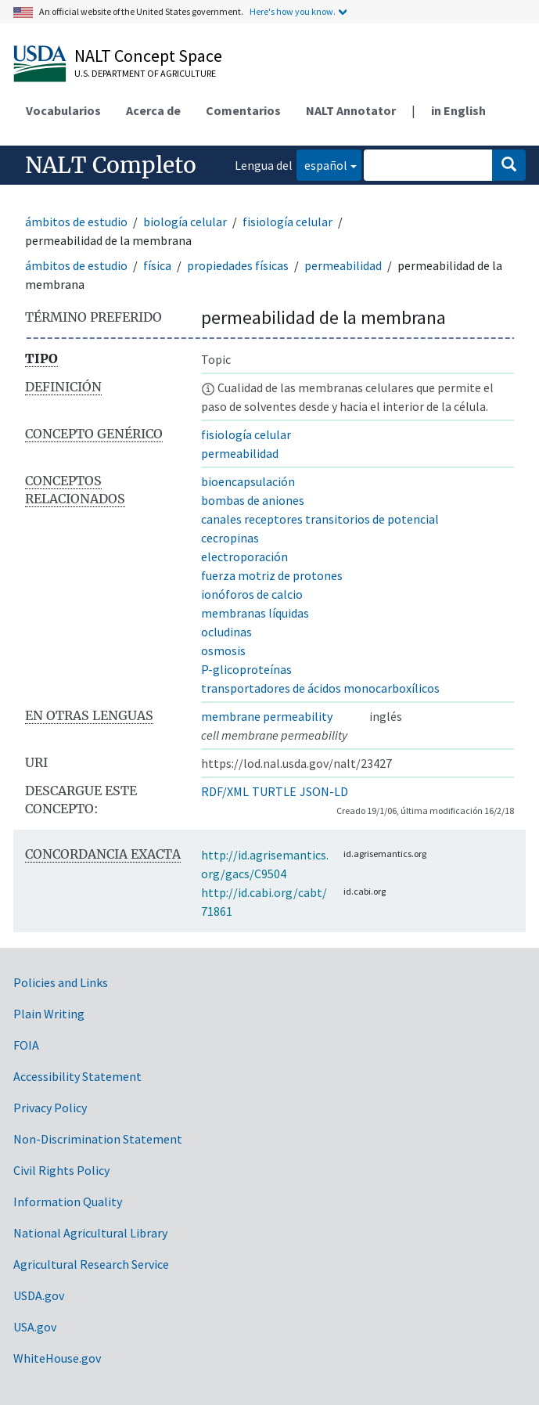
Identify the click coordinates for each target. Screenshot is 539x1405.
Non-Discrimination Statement (97, 1139)
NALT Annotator (351, 110)
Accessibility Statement (77, 1076)
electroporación (244, 556)
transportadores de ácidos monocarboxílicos (320, 688)
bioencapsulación (248, 481)
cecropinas (230, 538)
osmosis (223, 650)
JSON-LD (324, 791)
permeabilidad (343, 265)
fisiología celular (287, 221)
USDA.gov (38, 1295)
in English (458, 110)
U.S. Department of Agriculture (145, 73)
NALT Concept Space (148, 56)
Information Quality (67, 1201)
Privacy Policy (50, 1107)
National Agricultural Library (90, 1233)
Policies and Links (60, 982)
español (321, 164)
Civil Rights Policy (61, 1170)
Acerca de (153, 110)
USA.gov (34, 1327)
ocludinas (226, 631)
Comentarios (243, 110)
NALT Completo (110, 165)
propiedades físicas (238, 265)
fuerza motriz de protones (272, 575)
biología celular (185, 221)
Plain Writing (48, 1013)
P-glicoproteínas (246, 669)
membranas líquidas (255, 613)
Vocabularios (63, 110)
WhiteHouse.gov (57, 1358)
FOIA (26, 1045)
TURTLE (274, 791)
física (157, 265)
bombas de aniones (252, 500)
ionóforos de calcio (252, 594)
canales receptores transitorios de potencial (320, 519)
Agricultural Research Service (91, 1264)
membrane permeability (266, 716)
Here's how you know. (293, 11)
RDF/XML (225, 791)
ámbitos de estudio (76, 221)
